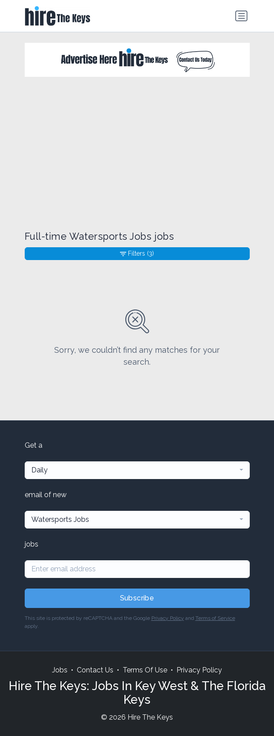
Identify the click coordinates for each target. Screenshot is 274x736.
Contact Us (95, 670)
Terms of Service (215, 618)
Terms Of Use (145, 670)
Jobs (60, 670)
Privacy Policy (167, 618)
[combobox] (137, 470)
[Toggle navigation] (241, 16)
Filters (137, 253)
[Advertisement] (137, 153)
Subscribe (137, 598)
